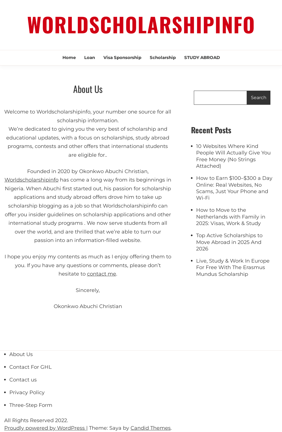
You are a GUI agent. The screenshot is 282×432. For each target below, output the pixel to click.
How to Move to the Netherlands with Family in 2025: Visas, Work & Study (230, 216)
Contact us (23, 380)
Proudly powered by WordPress (45, 428)
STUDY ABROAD (202, 57)
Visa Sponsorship (122, 57)
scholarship (163, 57)
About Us (21, 354)
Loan (89, 57)
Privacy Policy (27, 392)
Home (69, 57)
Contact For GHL (30, 367)
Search (258, 97)
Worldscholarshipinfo (141, 24)
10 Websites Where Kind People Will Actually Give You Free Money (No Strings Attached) (233, 156)
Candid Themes (151, 428)
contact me (101, 274)
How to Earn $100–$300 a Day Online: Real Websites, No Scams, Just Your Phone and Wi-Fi (234, 188)
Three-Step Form (30, 405)
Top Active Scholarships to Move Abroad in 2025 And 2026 (229, 242)
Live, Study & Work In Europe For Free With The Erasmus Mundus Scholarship (233, 267)
